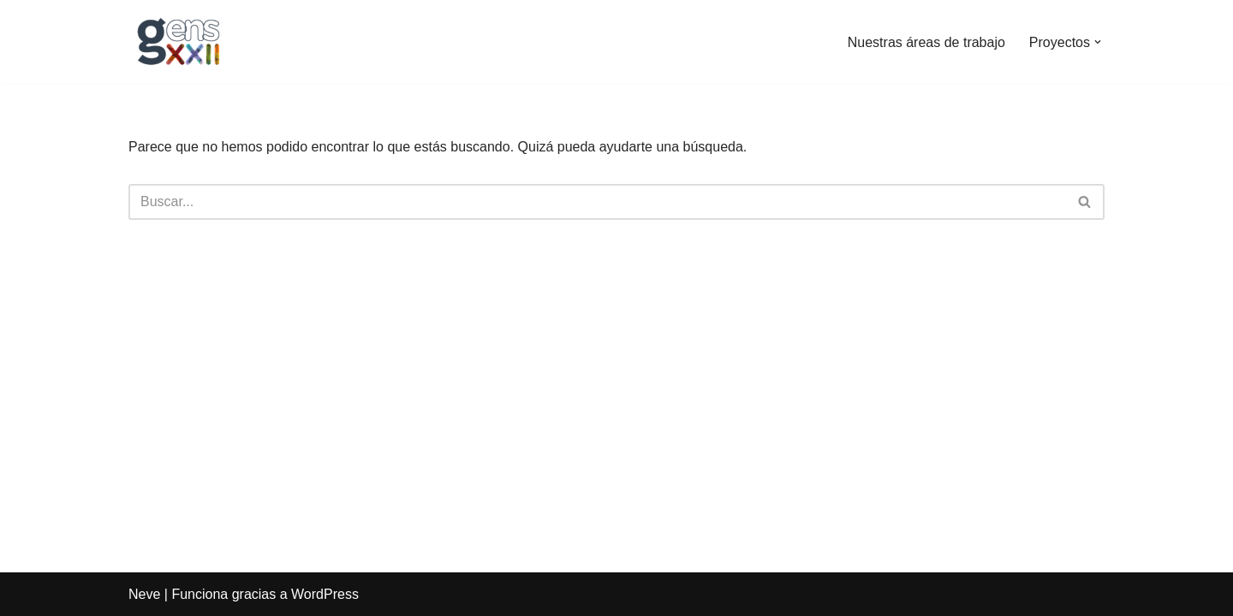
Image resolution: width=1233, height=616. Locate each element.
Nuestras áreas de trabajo (926, 42)
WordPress (325, 594)
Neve (144, 594)
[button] (1097, 41)
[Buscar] (597, 202)
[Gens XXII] (179, 41)
